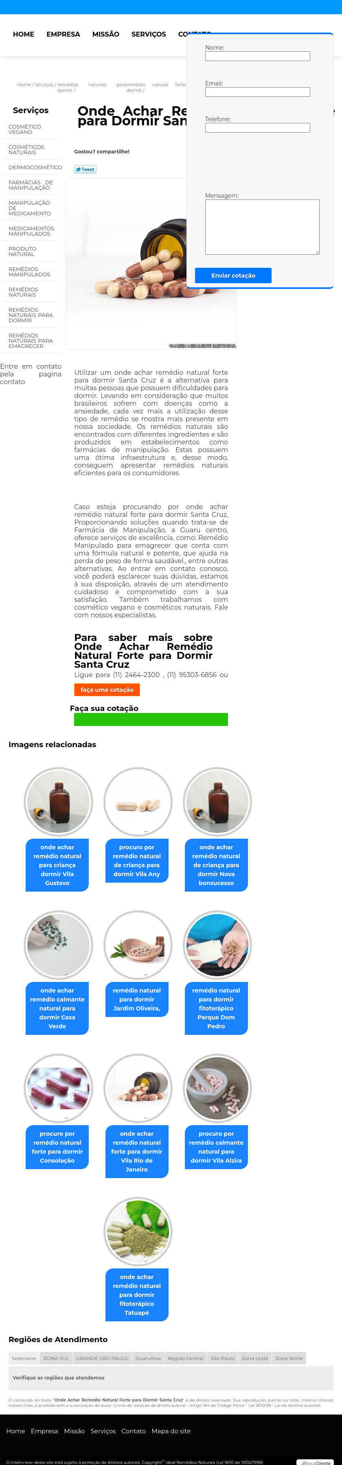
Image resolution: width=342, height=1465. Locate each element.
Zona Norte (289, 1347)
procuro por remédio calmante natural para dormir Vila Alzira (219, 1143)
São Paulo (222, 1347)
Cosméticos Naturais (26, 149)
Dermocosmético (34, 167)
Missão (106, 34)
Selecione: (24, 1347)
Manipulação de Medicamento (30, 207)
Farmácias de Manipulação (31, 185)
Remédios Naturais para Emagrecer (31, 340)
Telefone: (213, 124)
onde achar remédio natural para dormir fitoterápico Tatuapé (137, 1283)
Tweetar (85, 169)
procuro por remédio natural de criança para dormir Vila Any (136, 862)
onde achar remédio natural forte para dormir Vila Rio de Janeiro (136, 1143)
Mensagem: (213, 223)
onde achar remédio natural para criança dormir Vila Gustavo (54, 866)
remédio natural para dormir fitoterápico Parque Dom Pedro (219, 1007)
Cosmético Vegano (25, 129)
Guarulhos (148, 1347)
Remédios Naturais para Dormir (31, 315)
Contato (134, 1420)
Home (23, 34)
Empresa (63, 34)
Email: (213, 88)
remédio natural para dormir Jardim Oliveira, (137, 1002)
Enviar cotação (233, 275)
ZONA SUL (56, 1347)
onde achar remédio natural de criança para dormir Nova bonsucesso (219, 866)
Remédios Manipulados (30, 272)
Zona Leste (255, 1347)
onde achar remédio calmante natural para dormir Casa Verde (54, 1007)
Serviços (149, 34)
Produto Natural (23, 251)
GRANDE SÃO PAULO (102, 1347)
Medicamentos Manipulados (31, 231)
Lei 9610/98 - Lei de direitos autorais (284, 1394)
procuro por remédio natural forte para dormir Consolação (53, 1143)
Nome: (213, 52)
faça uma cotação (107, 689)
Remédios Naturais (23, 292)
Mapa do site (171, 1420)
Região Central (186, 1347)
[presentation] (257, 161)
